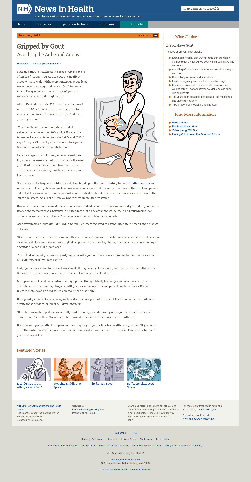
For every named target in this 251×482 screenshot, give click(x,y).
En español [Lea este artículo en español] (22, 63)
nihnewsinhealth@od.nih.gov (87, 409)
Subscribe (119, 433)
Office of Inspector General (146, 445)
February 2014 (29, 35)
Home (84, 439)
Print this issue (144, 35)
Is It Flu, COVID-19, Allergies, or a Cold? (29, 385)
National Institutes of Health (125, 459)
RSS (133, 433)
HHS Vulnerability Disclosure (114, 445)
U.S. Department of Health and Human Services (126, 469)
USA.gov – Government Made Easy (183, 445)
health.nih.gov (208, 409)
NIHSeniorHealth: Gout (184, 126)
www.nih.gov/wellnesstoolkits (198, 418)
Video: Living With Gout (185, 130)
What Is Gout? (180, 122)
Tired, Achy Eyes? (101, 383)
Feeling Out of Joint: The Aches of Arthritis (196, 134)
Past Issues (98, 439)
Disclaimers (146, 439)
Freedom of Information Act (63, 445)
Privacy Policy (128, 439)
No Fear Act (88, 445)
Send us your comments (46, 63)
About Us (112, 439)
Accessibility (162, 439)
